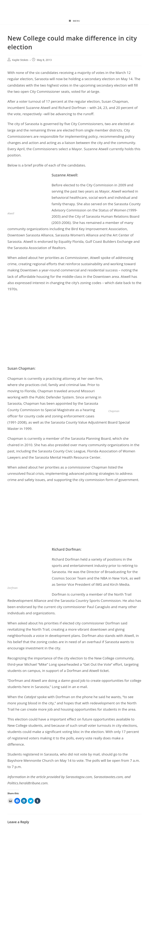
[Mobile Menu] (74, 21)
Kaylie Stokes (20, 60)
